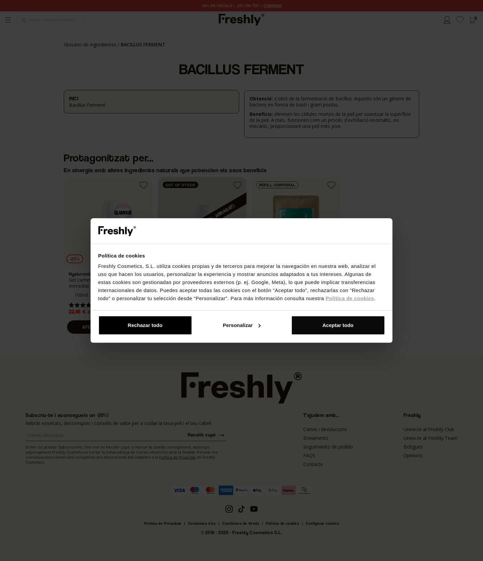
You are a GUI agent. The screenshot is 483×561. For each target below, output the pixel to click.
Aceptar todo (338, 325)
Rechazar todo (145, 325)
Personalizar (242, 325)
